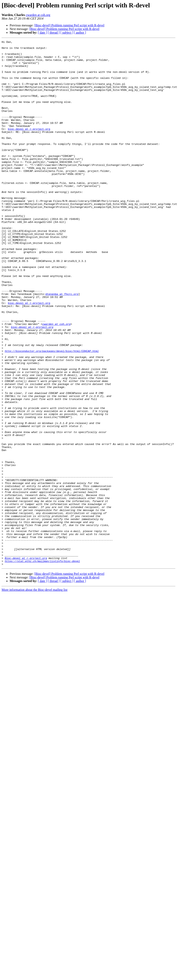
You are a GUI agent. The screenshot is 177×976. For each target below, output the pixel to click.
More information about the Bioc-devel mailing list (34, 694)
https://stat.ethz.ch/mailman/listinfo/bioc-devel (42, 665)
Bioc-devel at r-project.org (26, 662)
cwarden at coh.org (38, 15)
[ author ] (80, 32)
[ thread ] (54, 32)
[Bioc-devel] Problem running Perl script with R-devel (69, 25)
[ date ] (42, 32)
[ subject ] (66, 32)
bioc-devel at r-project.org (29, 147)
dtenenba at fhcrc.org (61, 345)
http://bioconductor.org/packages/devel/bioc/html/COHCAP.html (52, 413)
